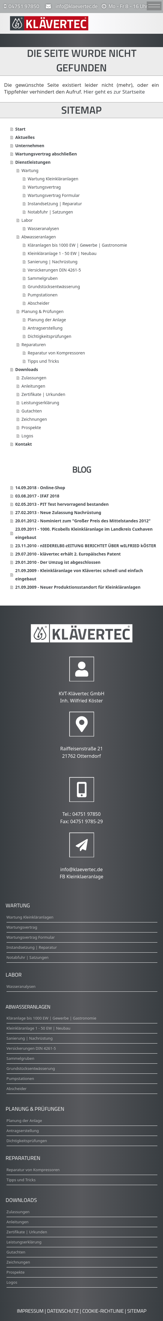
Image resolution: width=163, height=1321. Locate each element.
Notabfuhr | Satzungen (50, 212)
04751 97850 (24, 6)
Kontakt (23, 444)
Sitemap (136, 1311)
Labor (27, 220)
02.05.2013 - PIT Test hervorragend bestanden (62, 504)
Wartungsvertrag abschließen (46, 154)
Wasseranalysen (43, 228)
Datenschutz (63, 1311)
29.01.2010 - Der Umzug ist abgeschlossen (58, 562)
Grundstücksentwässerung (54, 286)
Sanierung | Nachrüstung (53, 261)
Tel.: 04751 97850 (81, 814)
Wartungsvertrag (44, 187)
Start (20, 129)
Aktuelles (25, 137)
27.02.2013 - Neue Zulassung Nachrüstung (58, 512)
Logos (27, 436)
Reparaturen (34, 344)
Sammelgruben (43, 278)
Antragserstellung (45, 328)
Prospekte (31, 427)
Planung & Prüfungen (43, 311)
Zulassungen (34, 378)
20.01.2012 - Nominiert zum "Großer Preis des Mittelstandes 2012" (83, 521)
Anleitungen (33, 386)
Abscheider (38, 303)
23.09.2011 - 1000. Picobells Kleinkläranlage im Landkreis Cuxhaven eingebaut (84, 533)
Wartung (30, 170)
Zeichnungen (34, 419)
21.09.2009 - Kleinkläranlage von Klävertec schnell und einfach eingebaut (79, 575)
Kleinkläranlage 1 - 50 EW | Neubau (62, 253)
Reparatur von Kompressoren (56, 353)
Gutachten (32, 411)
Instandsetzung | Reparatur (55, 203)
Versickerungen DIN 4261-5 (54, 270)
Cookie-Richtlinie (103, 1311)
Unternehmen (29, 145)
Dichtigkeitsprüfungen (50, 336)
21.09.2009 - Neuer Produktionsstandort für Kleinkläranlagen (78, 587)
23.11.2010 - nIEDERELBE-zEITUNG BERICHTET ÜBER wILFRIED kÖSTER (85, 545)
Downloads (26, 369)
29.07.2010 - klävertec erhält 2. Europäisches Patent (68, 554)
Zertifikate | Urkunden (43, 394)
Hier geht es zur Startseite (114, 91)
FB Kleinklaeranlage (82, 876)
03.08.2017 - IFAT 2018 (37, 496)
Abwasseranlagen (39, 237)
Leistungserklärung (40, 402)
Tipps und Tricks (43, 361)
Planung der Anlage (47, 319)
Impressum (30, 1311)
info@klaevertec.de (75, 6)
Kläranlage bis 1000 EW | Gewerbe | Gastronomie (51, 1018)
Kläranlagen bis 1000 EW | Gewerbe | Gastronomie (77, 245)
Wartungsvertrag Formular (54, 195)
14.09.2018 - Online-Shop (40, 487)
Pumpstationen (43, 295)
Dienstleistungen (33, 162)
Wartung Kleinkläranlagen (53, 179)
